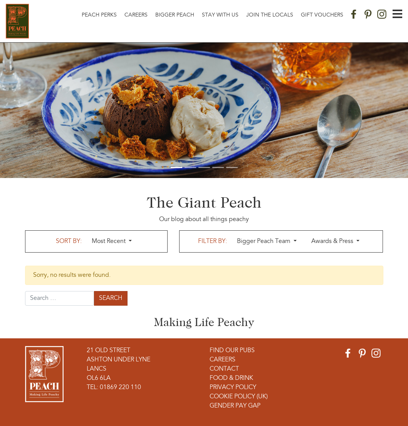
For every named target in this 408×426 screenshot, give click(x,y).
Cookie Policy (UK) (239, 396)
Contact (224, 369)
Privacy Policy (233, 387)
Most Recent (109, 241)
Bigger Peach (174, 15)
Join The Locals (269, 15)
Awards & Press (333, 241)
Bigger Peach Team (264, 241)
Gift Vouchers (322, 15)
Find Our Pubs (232, 350)
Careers (136, 15)
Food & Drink (231, 378)
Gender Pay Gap (235, 406)
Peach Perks (99, 15)
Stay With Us (220, 15)
